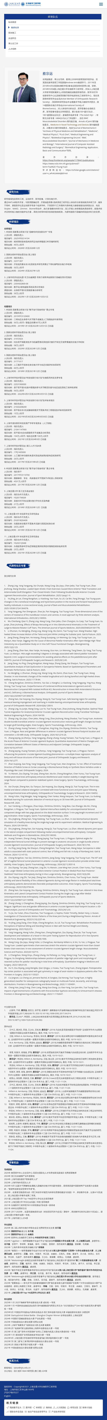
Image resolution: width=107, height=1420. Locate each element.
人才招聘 (12, 49)
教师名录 (15, 27)
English (7, 1396)
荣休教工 (12, 32)
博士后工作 (13, 43)
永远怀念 (12, 38)
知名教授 (12, 22)
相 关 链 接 (12, 1403)
